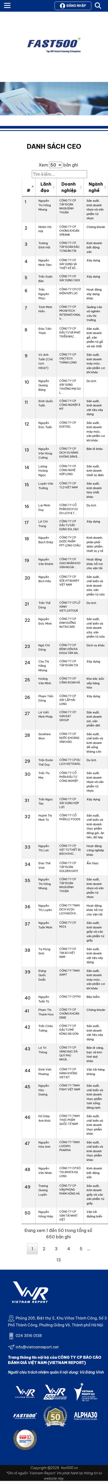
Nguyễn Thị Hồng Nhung (44, 205)
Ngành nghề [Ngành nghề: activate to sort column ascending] (96, 187)
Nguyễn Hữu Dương (43, 1090)
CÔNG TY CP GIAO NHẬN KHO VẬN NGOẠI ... (69, 563)
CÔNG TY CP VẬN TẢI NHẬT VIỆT (68, 1215)
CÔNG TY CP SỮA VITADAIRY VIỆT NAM (69, 580)
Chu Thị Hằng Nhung (43, 666)
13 (58, 1259)
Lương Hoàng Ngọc (43, 470)
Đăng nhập (73, 5)
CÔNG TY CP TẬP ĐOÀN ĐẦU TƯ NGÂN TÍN (69, 247)
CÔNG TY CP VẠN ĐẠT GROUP (67, 716)
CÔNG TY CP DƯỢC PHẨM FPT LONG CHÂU (69, 541)
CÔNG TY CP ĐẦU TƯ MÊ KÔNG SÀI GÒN (68, 1030)
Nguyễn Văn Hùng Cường (45, 453)
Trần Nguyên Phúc (43, 294)
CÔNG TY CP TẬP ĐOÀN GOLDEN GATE (68, 867)
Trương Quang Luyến (43, 1190)
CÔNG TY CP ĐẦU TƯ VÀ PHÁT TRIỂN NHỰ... (70, 332)
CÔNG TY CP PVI (70, 996)
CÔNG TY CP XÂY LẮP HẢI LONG (67, 700)
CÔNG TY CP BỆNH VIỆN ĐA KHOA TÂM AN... (69, 649)
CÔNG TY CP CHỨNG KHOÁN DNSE (69, 1013)
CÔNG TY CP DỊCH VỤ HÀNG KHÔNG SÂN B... (69, 452)
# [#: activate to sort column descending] (28, 190)
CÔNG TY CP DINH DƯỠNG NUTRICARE (67, 623)
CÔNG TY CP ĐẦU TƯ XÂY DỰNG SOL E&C (69, 525)
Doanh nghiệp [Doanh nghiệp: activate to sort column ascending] (68, 187)
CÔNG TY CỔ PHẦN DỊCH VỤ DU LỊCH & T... (68, 509)
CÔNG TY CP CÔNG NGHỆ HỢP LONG (67, 470)
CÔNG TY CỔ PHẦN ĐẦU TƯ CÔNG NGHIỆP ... (70, 777)
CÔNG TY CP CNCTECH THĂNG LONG (68, 358)
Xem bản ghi (58, 165)
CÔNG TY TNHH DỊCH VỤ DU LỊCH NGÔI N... (69, 909)
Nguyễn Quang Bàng (43, 385)
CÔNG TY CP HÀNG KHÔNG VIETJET (68, 1073)
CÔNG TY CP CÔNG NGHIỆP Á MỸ (69, 405)
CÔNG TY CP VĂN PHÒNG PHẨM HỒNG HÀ (69, 1189)
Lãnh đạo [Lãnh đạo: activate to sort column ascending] (45, 187)
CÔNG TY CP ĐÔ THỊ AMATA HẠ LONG (70, 1172)
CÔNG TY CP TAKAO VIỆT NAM (67, 953)
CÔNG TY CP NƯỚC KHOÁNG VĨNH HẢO (69, 738)
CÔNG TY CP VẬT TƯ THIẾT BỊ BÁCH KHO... (70, 850)
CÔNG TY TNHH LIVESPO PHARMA (69, 1146)
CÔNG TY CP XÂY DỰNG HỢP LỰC (69, 803)
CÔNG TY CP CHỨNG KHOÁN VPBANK (69, 230)
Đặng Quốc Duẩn (42, 975)
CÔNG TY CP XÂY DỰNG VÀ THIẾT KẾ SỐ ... (68, 264)
